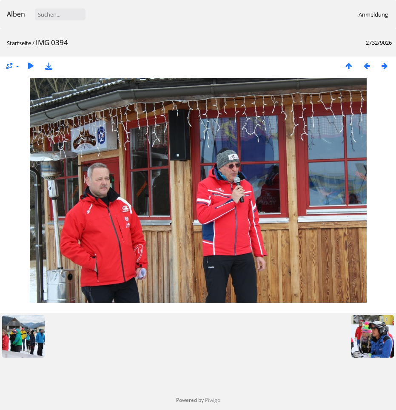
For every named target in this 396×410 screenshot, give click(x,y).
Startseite (19, 43)
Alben (16, 14)
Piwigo (212, 400)
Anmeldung (373, 14)
